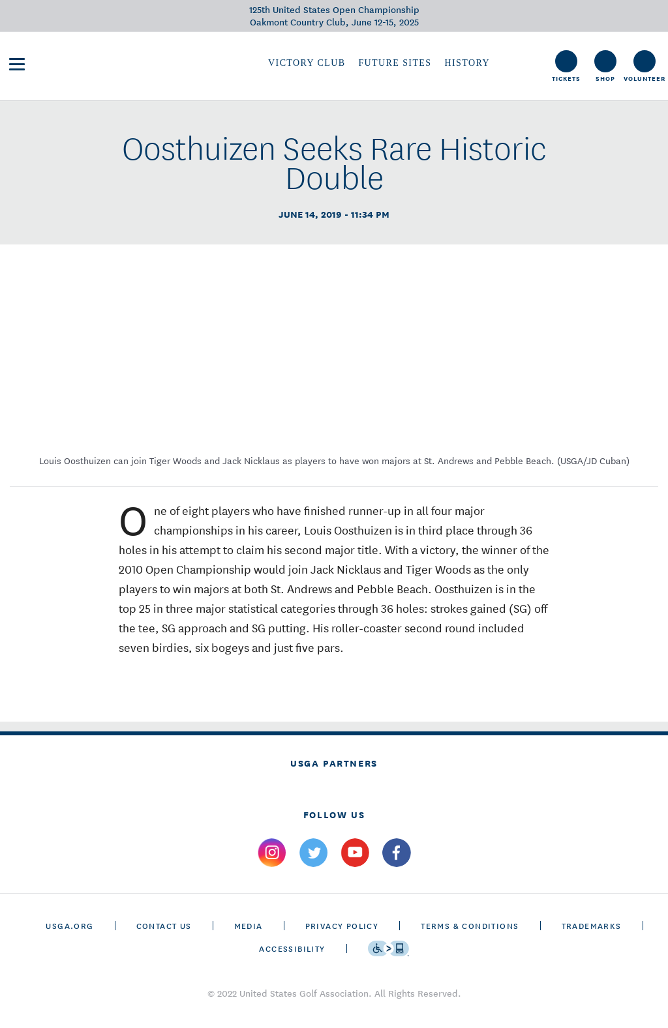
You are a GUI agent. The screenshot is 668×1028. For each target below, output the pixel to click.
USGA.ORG (69, 925)
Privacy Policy (342, 925)
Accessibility (292, 948)
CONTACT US (164, 925)
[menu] (17, 64)
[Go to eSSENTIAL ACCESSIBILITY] (388, 948)
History (466, 63)
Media (248, 925)
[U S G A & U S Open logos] (124, 63)
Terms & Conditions (470, 925)
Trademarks (592, 925)
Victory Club (306, 63)
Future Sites (394, 63)
